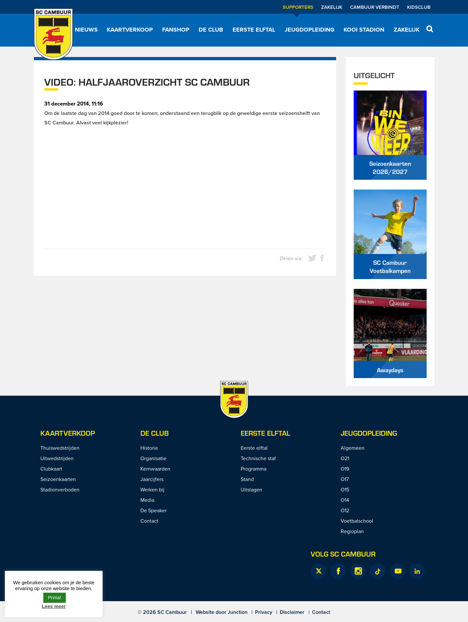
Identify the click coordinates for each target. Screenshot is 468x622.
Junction (238, 612)
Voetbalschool (357, 520)
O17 (345, 479)
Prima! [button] (54, 597)
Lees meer (54, 606)
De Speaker (153, 510)
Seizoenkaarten (58, 479)
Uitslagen (251, 489)
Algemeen (352, 447)
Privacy (263, 612)
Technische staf (258, 458)
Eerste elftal (254, 29)
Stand (247, 479)
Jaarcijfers (151, 479)
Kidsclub (419, 7)
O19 (345, 468)
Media (147, 499)
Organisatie (153, 458)
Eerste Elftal (265, 433)
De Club (211, 29)
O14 (345, 499)
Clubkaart (51, 468)
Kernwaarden (155, 468)
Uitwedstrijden (57, 458)
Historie (149, 447)
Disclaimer (292, 612)
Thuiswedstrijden (59, 447)
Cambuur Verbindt (374, 7)
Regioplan (352, 531)
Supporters (298, 7)
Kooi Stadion (364, 29)
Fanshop (175, 29)
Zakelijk (331, 7)
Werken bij (152, 489)
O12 (345, 510)
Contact (149, 520)
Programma (253, 468)
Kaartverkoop (130, 29)
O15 (345, 489)
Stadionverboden (59, 489)
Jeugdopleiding (309, 29)
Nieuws (86, 29)
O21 (345, 458)
